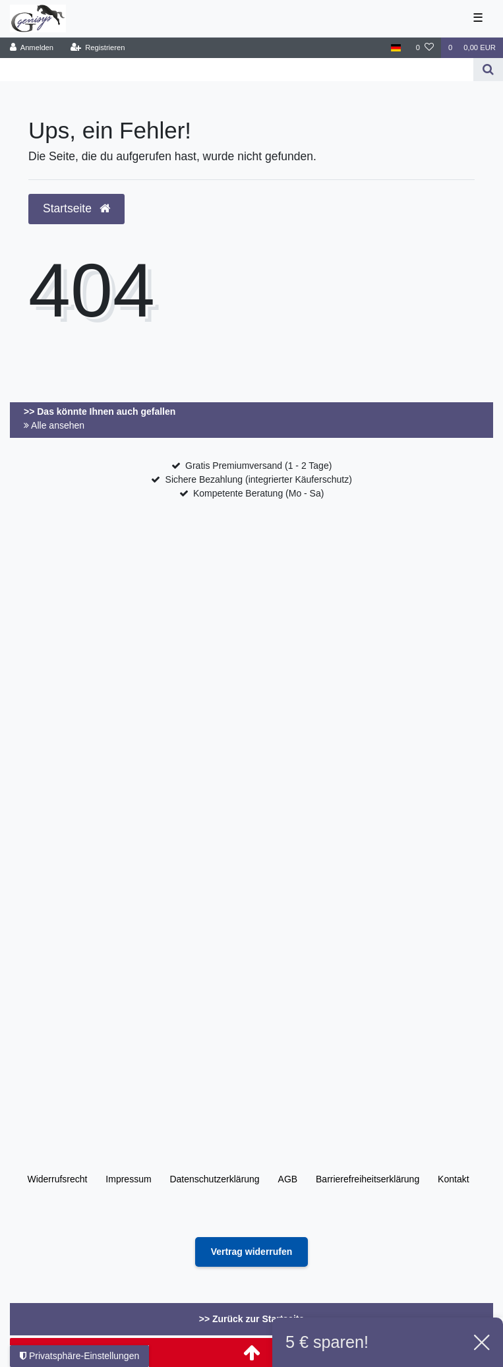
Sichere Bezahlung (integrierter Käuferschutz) (258, 479)
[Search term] (236, 69)
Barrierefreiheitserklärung (367, 1179)
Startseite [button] (76, 208)
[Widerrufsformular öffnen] (252, 1252)
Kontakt (453, 1179)
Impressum (128, 1179)
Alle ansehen (54, 425)
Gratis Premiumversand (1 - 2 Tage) (258, 465)
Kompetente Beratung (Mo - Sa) (258, 493)
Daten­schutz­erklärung (214, 1179)
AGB (288, 1179)
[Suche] (488, 69)
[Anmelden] (32, 48)
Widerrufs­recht (57, 1179)
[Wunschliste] (425, 48)
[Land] (396, 48)
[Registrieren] (97, 48)
